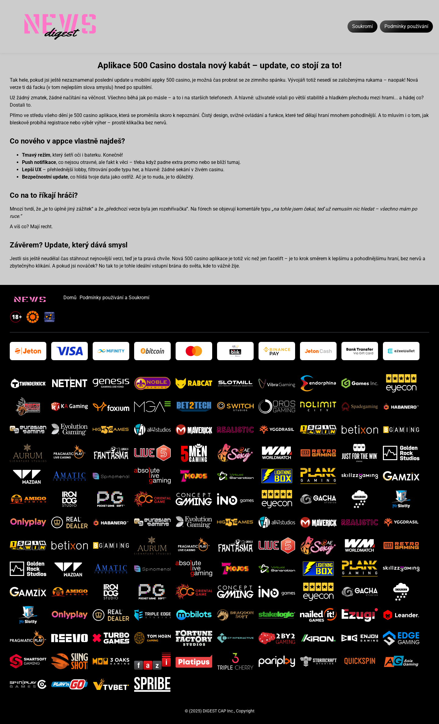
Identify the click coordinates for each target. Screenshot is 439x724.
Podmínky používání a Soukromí (114, 297)
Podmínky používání (406, 26)
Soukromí (362, 26)
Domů (70, 297)
